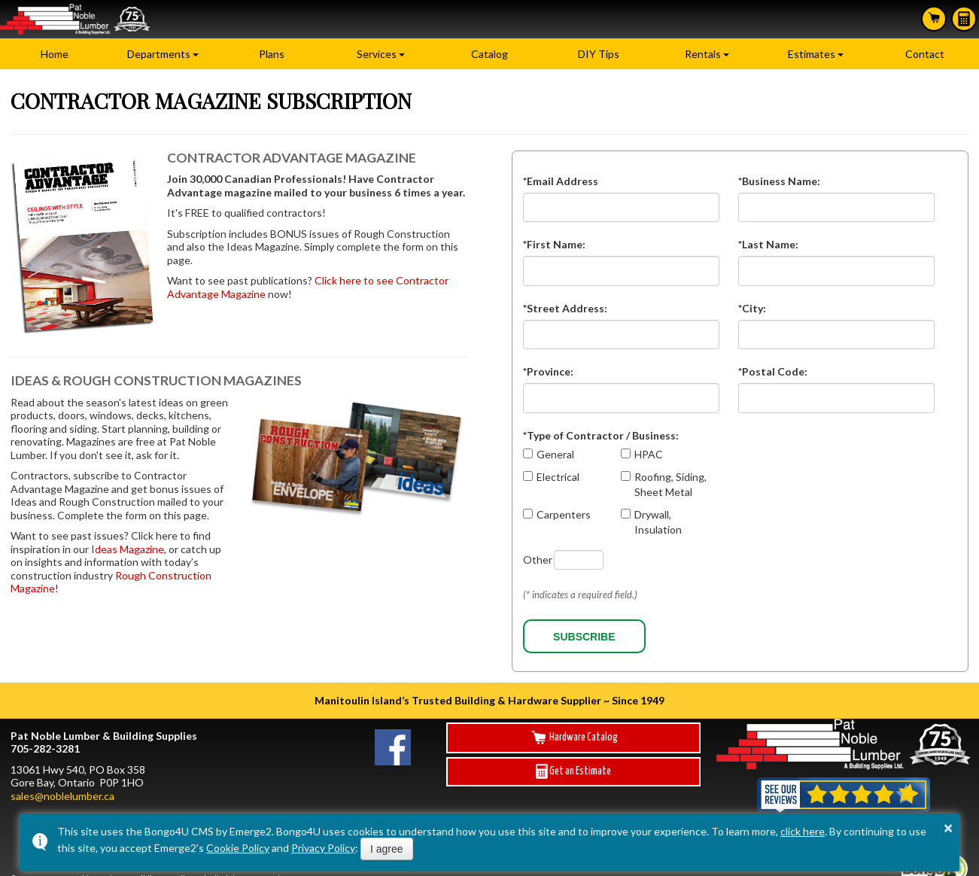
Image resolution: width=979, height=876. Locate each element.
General (555, 454)
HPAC (648, 454)
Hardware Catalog (573, 737)
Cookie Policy (237, 847)
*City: (752, 308)
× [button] (948, 827)
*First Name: (554, 244)
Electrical (558, 476)
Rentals (703, 53)
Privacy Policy (323, 847)
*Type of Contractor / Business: (601, 435)
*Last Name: (768, 244)
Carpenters (564, 514)
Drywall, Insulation (658, 522)
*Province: (548, 371)
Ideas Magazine (127, 549)
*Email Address (560, 181)
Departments (158, 53)
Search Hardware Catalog (933, 17)
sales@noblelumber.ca (62, 795)
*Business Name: (779, 181)
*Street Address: (565, 308)
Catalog (489, 53)
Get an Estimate (573, 771)
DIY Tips (598, 53)
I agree (386, 849)
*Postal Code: (772, 371)
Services (377, 53)
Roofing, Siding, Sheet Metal (670, 484)
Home (54, 53)
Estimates (963, 18)
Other (537, 559)
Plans (271, 53)
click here (802, 831)
